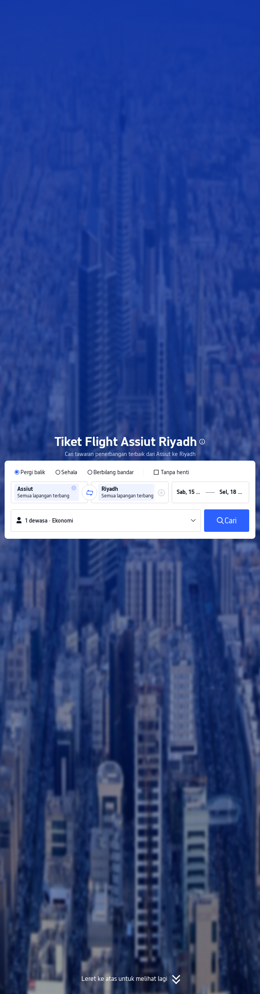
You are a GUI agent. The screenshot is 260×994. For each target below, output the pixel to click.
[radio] (30, 472)
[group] (49, 492)
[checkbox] (171, 472)
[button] (247, 9)
